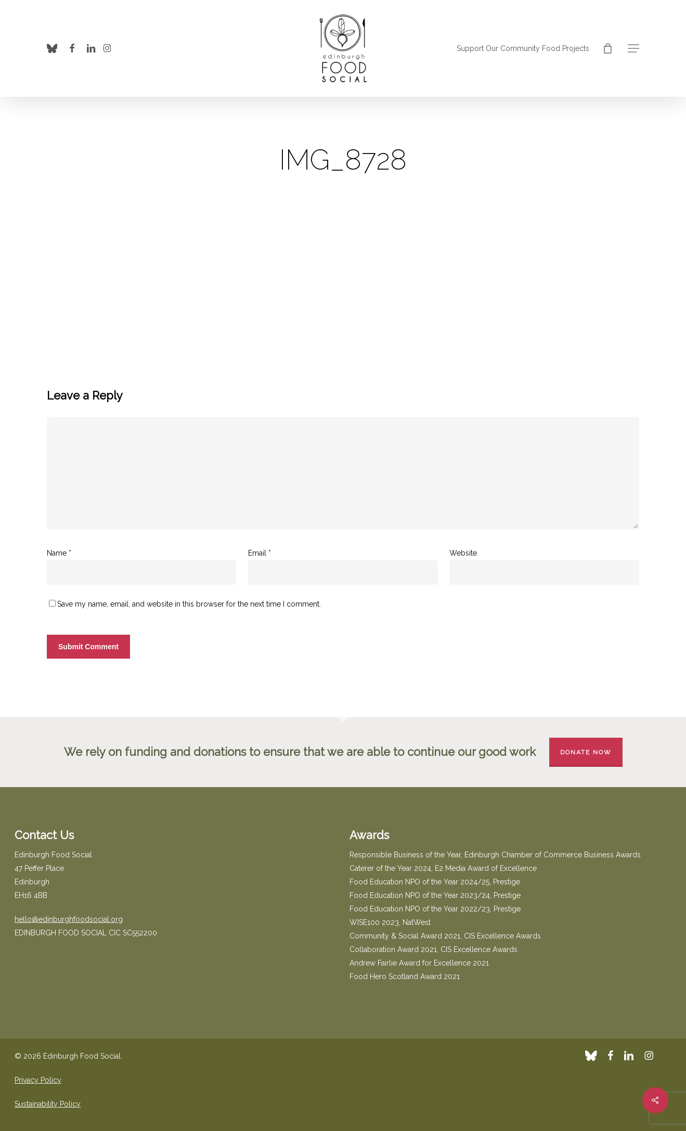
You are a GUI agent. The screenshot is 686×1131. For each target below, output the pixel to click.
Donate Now (586, 752)
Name (59, 553)
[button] (633, 48)
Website (463, 553)
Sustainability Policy (48, 1104)
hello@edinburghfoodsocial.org (69, 919)
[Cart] (607, 48)
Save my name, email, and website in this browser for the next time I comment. (189, 604)
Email (259, 553)
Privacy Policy (38, 1080)
